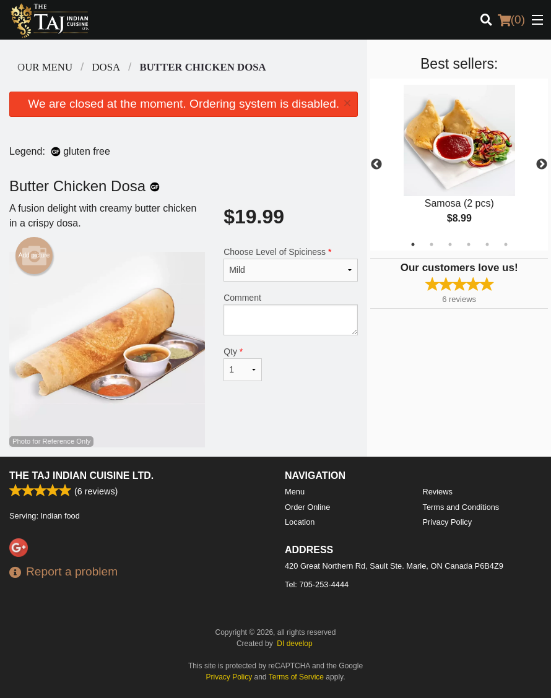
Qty (242, 364)
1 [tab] (413, 244)
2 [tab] (431, 244)
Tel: (317, 584)
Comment (290, 314)
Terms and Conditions (461, 507)
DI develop (294, 643)
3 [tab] (450, 244)
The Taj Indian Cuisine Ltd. (81, 475)
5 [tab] (487, 244)
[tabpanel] (459, 165)
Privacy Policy (447, 522)
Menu (295, 491)
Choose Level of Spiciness (290, 264)
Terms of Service (296, 677)
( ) (511, 20)
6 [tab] (506, 244)
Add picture (34, 255)
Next (542, 164)
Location (300, 522)
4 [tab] (468, 244)
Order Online (307, 507)
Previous (376, 164)
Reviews (438, 491)
